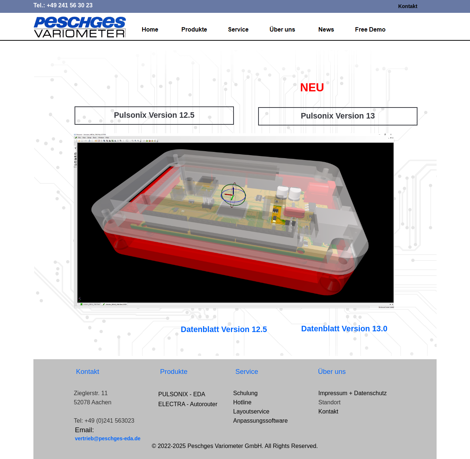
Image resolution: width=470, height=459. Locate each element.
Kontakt (407, 6)
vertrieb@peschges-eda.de (108, 438)
